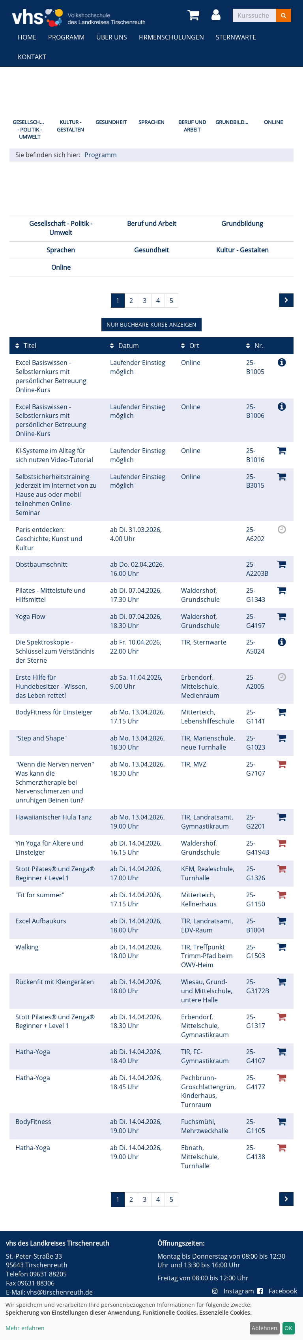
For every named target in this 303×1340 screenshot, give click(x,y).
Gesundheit (111, 122)
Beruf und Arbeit (192, 125)
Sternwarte (236, 37)
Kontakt (32, 57)
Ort (190, 345)
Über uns (111, 37)
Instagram (234, 1291)
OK (288, 1328)
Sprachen (151, 122)
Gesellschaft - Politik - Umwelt (31, 129)
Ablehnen (264, 1328)
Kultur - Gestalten (70, 125)
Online (273, 122)
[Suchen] (283, 15)
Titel (25, 345)
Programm (66, 37)
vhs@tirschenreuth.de (60, 1292)
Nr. (255, 345)
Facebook (277, 1291)
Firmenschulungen (171, 37)
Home (27, 37)
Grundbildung (234, 122)
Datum (124, 345)
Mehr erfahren (25, 1328)
